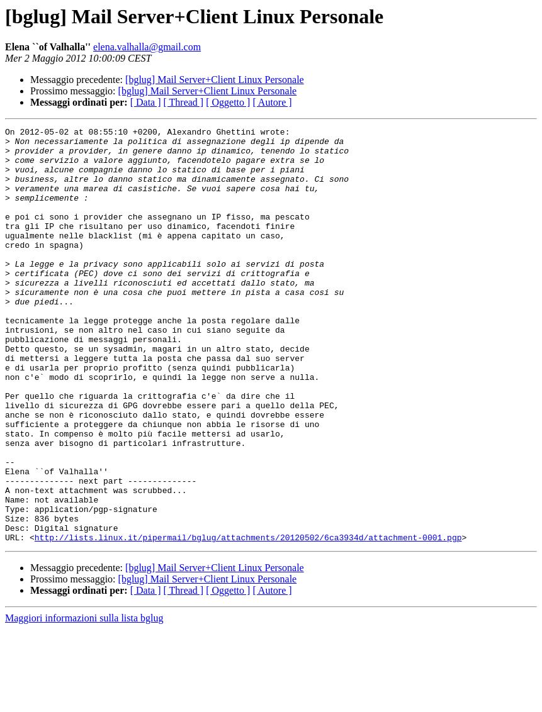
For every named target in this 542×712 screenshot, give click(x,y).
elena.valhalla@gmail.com (147, 47)
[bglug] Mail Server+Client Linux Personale (214, 79)
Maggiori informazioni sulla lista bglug (84, 701)
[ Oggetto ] (228, 102)
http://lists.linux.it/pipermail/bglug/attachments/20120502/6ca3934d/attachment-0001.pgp (248, 620)
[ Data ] (145, 102)
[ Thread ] (184, 102)
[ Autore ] (271, 102)
